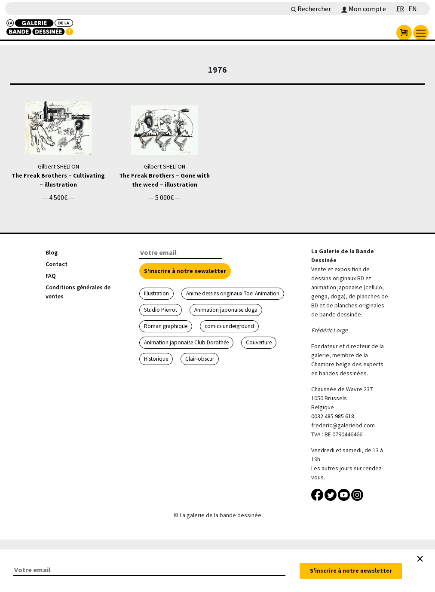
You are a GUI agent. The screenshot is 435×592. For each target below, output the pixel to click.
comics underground (229, 326)
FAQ (51, 275)
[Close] (420, 559)
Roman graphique (165, 326)
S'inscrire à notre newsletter (185, 271)
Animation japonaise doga (225, 309)
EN (412, 8)
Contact (56, 264)
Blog (52, 252)
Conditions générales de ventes (78, 291)
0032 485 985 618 (332, 416)
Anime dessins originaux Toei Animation (232, 293)
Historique (156, 358)
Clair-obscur (199, 358)
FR (400, 8)
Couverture (259, 342)
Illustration (156, 293)
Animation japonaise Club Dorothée (186, 342)
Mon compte (363, 8)
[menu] (421, 32)
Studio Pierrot (160, 309)
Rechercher (311, 8)
